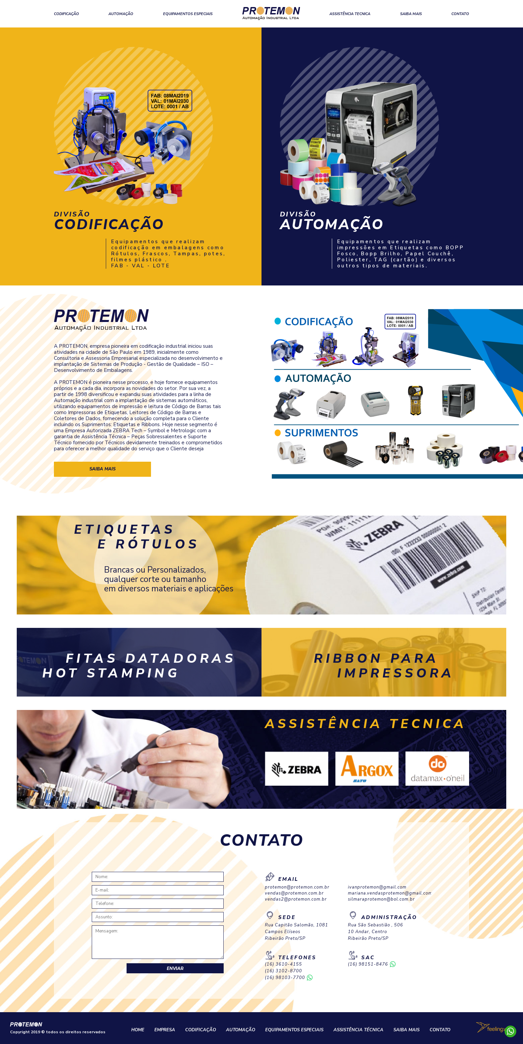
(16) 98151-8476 (368, 964)
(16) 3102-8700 (283, 971)
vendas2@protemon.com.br (296, 899)
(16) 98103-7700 (285, 977)
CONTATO (460, 13)
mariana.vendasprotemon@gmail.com (389, 893)
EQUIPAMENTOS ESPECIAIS (188, 13)
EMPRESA (164, 1030)
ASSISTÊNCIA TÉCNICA (358, 1030)
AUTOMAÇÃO (120, 13)
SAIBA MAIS (411, 13)
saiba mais (102, 469)
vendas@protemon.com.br (294, 893)
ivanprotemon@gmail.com (377, 887)
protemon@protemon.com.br (297, 887)
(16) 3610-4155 (283, 964)
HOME (137, 1030)
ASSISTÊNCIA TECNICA (349, 13)
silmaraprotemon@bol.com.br (381, 899)
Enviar (175, 969)
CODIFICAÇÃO (66, 13)
